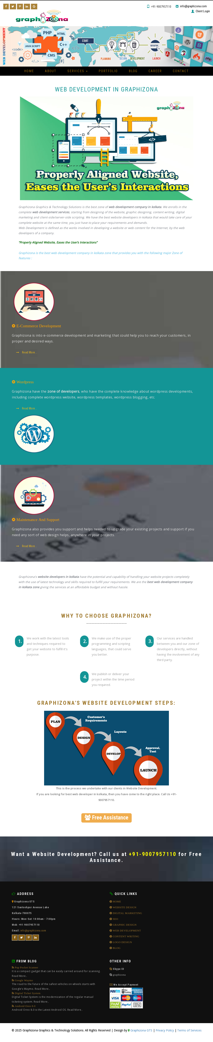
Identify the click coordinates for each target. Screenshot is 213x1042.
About (50, 71)
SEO (115, 920)
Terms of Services (189, 1031)
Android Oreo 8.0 (47, 1009)
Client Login (203, 11)
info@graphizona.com (193, 6)
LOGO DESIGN (122, 943)
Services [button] (77, 71)
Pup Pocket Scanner (57, 973)
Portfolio (108, 71)
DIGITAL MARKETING (127, 914)
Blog (133, 71)
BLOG (116, 949)
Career (155, 71)
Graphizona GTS (141, 1031)
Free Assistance (106, 818)
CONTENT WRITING (125, 937)
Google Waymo (57, 986)
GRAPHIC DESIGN (124, 925)
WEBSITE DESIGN (124, 908)
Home (29, 71)
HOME (116, 902)
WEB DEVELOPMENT (126, 931)
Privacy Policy (165, 1031)
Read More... (27, 353)
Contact (181, 71)
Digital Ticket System (57, 999)
